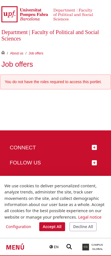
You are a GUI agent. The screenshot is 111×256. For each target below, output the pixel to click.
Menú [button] (15, 247)
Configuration (18, 226)
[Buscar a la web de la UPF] (69, 247)
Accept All (52, 226)
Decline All (83, 226)
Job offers (36, 53)
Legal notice (90, 217)
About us (16, 53)
